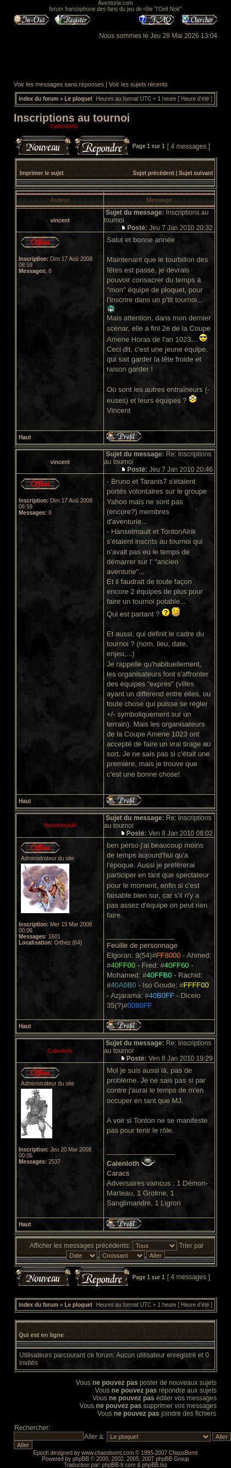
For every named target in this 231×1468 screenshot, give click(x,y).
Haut (25, 437)
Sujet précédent (153, 173)
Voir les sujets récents (138, 84)
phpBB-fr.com (119, 1465)
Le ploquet (78, 99)
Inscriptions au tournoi (72, 118)
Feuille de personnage (142, 945)
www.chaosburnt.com (107, 1453)
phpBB (81, 1459)
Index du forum (38, 99)
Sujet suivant (196, 173)
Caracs (118, 1173)
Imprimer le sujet (42, 173)
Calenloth (64, 126)
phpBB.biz (154, 1465)
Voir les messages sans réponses (59, 84)
